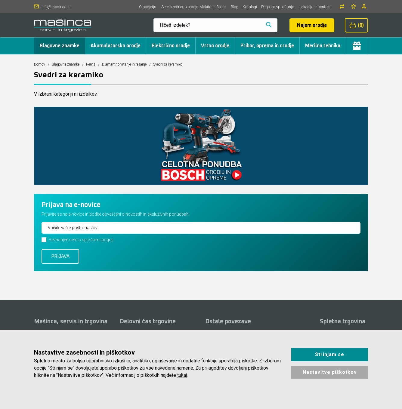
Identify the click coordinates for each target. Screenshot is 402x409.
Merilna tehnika (322, 45)
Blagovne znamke (59, 45)
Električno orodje (171, 45)
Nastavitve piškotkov (330, 372)
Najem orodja (312, 25)
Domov (39, 64)
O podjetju (147, 7)
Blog (234, 7)
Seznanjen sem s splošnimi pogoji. (81, 239)
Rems (90, 64)
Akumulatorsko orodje (116, 45)
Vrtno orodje (215, 45)
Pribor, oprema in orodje (267, 45)
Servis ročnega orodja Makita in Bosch (194, 7)
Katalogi (250, 7)
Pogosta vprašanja (277, 7)
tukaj (182, 375)
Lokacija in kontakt (315, 7)
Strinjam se (329, 354)
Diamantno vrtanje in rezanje (124, 64)
